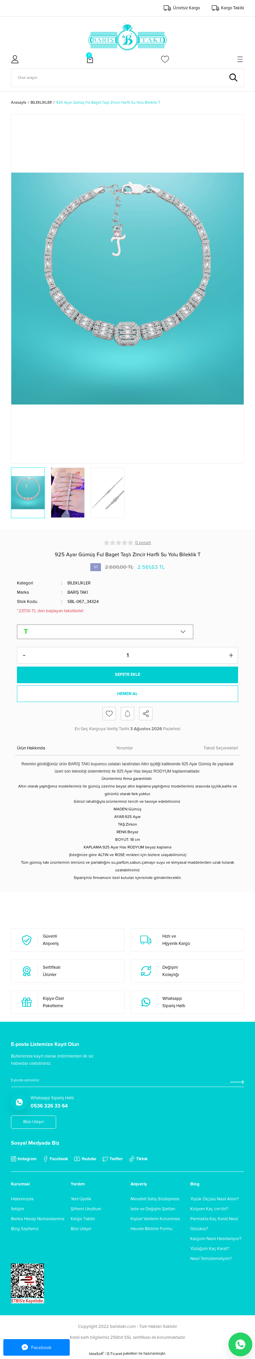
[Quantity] (127, 655)
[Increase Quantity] (231, 655)
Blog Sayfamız (25, 1229)
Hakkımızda (22, 1199)
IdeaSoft (96, 1354)
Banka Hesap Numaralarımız (37, 1219)
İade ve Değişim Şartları (152, 1209)
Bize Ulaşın (81, 1229)
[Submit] (237, 1083)
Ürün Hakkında (31, 748)
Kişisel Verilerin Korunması (155, 1219)
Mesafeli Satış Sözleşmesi (154, 1199)
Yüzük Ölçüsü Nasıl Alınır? (214, 1199)
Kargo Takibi (83, 1219)
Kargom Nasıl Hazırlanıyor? (215, 1239)
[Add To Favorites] (109, 714)
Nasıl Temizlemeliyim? (211, 1259)
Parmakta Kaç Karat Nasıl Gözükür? (214, 1224)
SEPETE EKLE (127, 674)
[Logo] (127, 35)
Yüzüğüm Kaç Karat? (209, 1249)
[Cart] (90, 59)
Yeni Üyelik (81, 1199)
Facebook (36, 1347)
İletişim (17, 1209)
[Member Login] (15, 59)
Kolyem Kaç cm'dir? (209, 1209)
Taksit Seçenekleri (221, 748)
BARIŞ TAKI (78, 592)
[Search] (127, 77)
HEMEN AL (127, 694)
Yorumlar (124, 748)
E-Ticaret (114, 1354)
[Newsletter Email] (127, 1083)
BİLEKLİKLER (79, 583)
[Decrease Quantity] (24, 655)
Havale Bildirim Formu (151, 1229)
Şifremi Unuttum (86, 1209)
